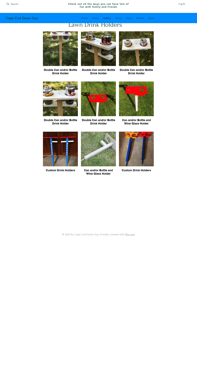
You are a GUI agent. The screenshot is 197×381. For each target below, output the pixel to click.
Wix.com (130, 234)
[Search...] (18, 4)
